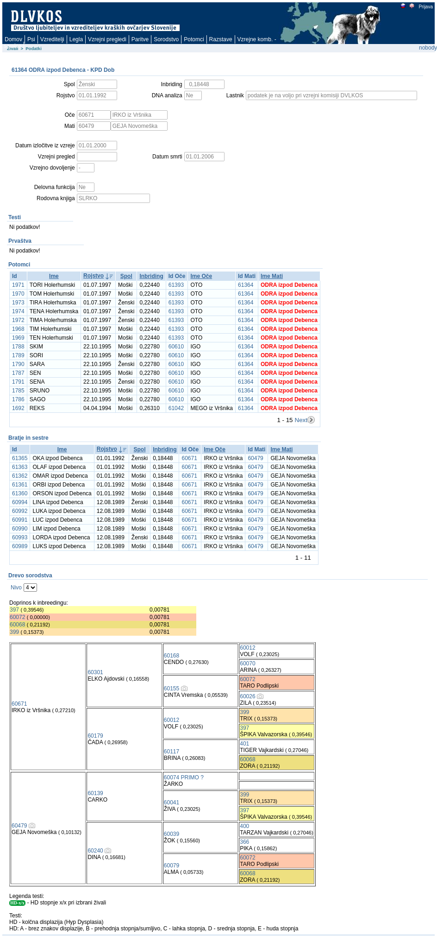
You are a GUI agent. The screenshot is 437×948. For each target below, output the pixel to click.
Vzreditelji (52, 39)
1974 (18, 311)
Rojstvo (93, 275)
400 (244, 826)
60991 (19, 520)
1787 (18, 373)
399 (14, 632)
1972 (18, 320)
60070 (247, 663)
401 (244, 743)
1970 (18, 294)
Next (301, 420)
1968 (18, 329)
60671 (189, 458)
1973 (18, 302)
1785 (18, 390)
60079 (171, 865)
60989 (19, 546)
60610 (176, 346)
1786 (18, 399)
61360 (19, 493)
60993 (19, 537)
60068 (17, 624)
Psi (31, 39)
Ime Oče (201, 276)
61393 (176, 285)
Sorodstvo (166, 39)
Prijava (425, 6)
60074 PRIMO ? (184, 777)
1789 (18, 355)
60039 (171, 834)
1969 (18, 338)
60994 (19, 502)
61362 (19, 476)
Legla (76, 39)
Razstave (220, 39)
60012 (247, 648)
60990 (19, 528)
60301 (95, 672)
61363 (19, 467)
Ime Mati (272, 276)
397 (14, 610)
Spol (126, 276)
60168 (171, 655)
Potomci (194, 39)
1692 (18, 408)
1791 (18, 382)
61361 (19, 484)
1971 (18, 285)
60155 (171, 688)
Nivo (16, 587)
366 (244, 842)
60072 (17, 617)
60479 (255, 458)
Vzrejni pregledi (107, 39)
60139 (95, 793)
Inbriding (151, 276)
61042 (176, 408)
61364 (245, 285)
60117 (171, 751)
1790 (18, 364)
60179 (95, 736)
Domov (13, 39)
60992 (19, 511)
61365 (19, 458)
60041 (171, 802)
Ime (54, 276)
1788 (18, 346)
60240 (95, 850)
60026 (247, 696)
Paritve (140, 39)
